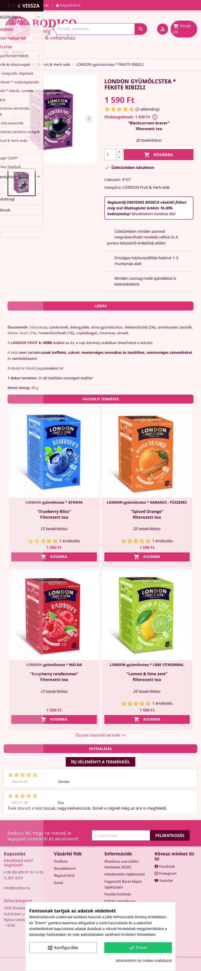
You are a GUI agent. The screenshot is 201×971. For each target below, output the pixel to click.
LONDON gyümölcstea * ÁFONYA (54, 502)
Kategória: (113, 187)
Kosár (58, 882)
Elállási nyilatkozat (119, 901)
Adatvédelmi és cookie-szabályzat (144, 960)
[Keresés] (100, 29)
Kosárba (158, 155)
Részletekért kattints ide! (153, 213)
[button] (22, 182)
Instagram (166, 873)
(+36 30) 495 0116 (18, 872)
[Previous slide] (16, 119)
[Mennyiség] (110, 154)
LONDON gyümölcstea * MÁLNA (54, 664)
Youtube (164, 880)
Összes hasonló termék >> (101, 735)
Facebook (165, 866)
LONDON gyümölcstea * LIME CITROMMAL (147, 664)
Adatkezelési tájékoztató (124, 874)
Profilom (61, 861)
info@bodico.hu (17, 887)
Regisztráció (64, 875)
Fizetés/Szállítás (117, 894)
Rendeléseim (65, 868)
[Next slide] (89, 119)
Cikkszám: (112, 179)
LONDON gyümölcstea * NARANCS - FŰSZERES (147, 502)
